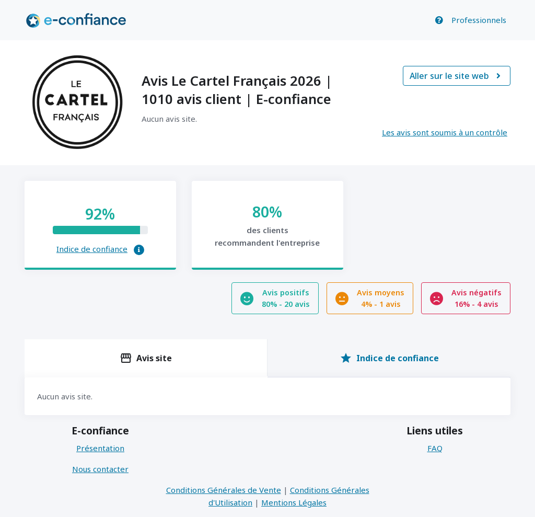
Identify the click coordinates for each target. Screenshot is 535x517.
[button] (139, 250)
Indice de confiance (91, 249)
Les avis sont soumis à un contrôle (444, 132)
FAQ (435, 448)
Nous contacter (100, 469)
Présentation (100, 448)
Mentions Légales (294, 502)
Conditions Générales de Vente (223, 490)
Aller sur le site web (457, 76)
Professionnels (478, 20)
